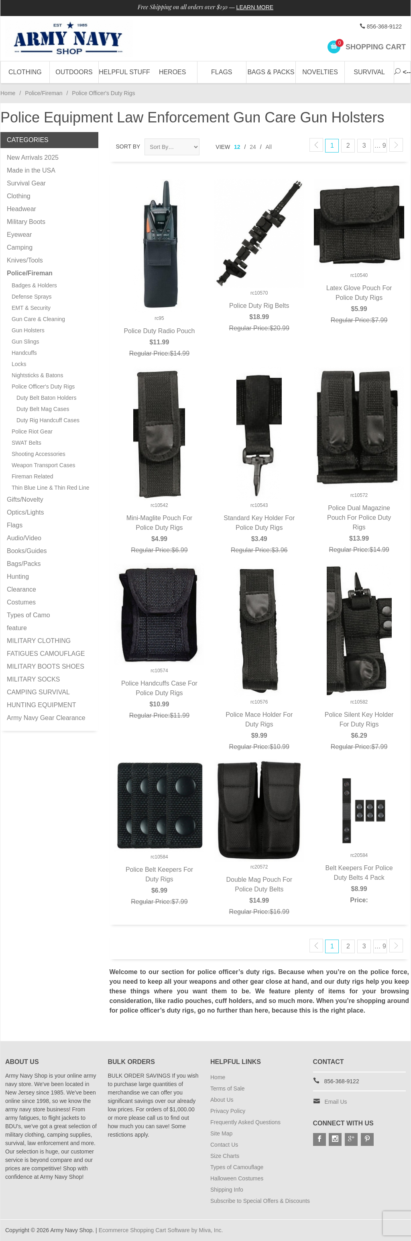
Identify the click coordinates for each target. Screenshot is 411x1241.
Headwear (21, 208)
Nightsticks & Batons (37, 375)
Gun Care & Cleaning (38, 319)
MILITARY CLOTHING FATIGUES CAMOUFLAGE (46, 647)
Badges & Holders (34, 285)
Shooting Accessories (38, 454)
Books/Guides (27, 550)
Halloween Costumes (236, 1178)
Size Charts (224, 1156)
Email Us (336, 1102)
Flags (221, 72)
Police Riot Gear (32, 431)
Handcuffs (24, 353)
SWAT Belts (26, 442)
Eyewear (19, 234)
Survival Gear (26, 183)
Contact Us (224, 1144)
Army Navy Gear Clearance (46, 717)
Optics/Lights (25, 512)
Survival (369, 72)
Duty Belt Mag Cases (42, 409)
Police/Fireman (43, 93)
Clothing (25, 72)
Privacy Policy (227, 1111)
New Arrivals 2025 (33, 157)
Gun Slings (25, 341)
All (269, 147)
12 (237, 147)
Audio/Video (24, 538)
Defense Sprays (32, 296)
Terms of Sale (227, 1088)
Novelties (320, 72)
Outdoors (73, 72)
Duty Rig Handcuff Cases (47, 420)
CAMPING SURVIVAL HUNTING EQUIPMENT (41, 698)
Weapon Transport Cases (43, 465)
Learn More (255, 7)
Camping (20, 247)
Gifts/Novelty (25, 499)
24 (253, 147)
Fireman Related (32, 476)
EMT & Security (31, 308)
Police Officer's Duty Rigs (43, 386)
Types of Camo (28, 615)
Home (7, 93)
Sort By (128, 146)
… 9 (380, 145)
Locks (19, 364)
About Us (222, 1100)
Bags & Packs (270, 72)
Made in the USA (31, 170)
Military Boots (26, 221)
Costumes (21, 602)
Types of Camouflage (236, 1167)
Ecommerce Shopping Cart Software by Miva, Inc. (161, 1230)
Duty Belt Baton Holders (46, 398)
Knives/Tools (25, 260)
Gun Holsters (28, 330)
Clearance (21, 589)
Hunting (18, 576)
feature (17, 628)
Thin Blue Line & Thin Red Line (51, 487)
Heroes (172, 72)
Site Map (221, 1133)
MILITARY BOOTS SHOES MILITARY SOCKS (45, 673)
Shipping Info (226, 1189)
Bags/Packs (24, 563)
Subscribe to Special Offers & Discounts (260, 1201)
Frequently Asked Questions (245, 1122)
